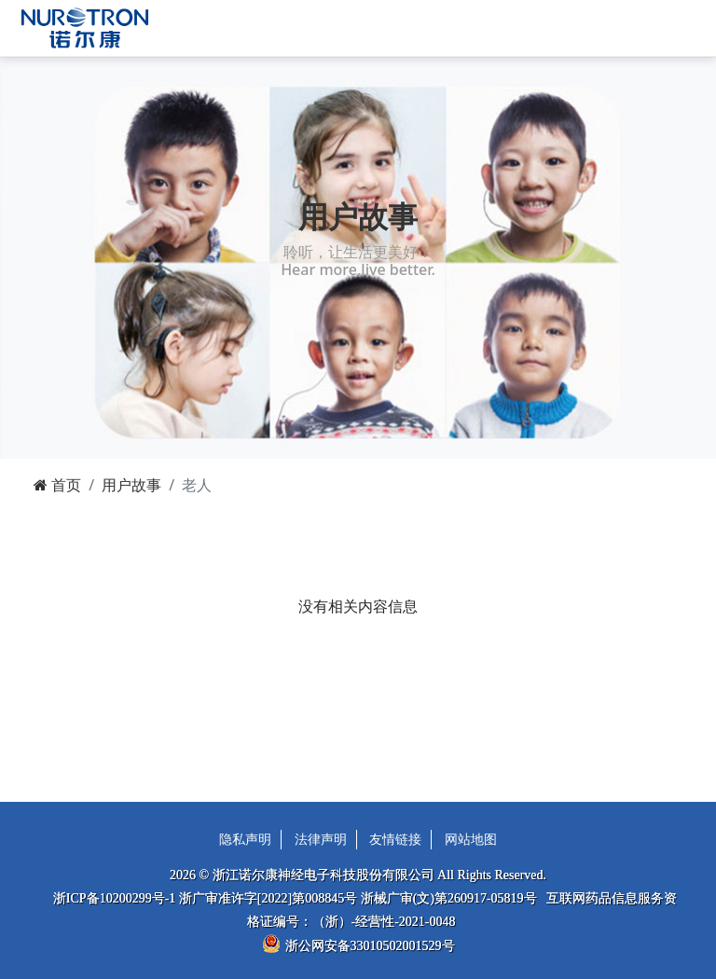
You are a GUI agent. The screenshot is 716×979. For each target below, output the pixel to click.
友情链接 (395, 840)
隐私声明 (245, 840)
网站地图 (471, 840)
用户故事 (131, 485)
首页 (57, 485)
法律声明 (321, 840)
